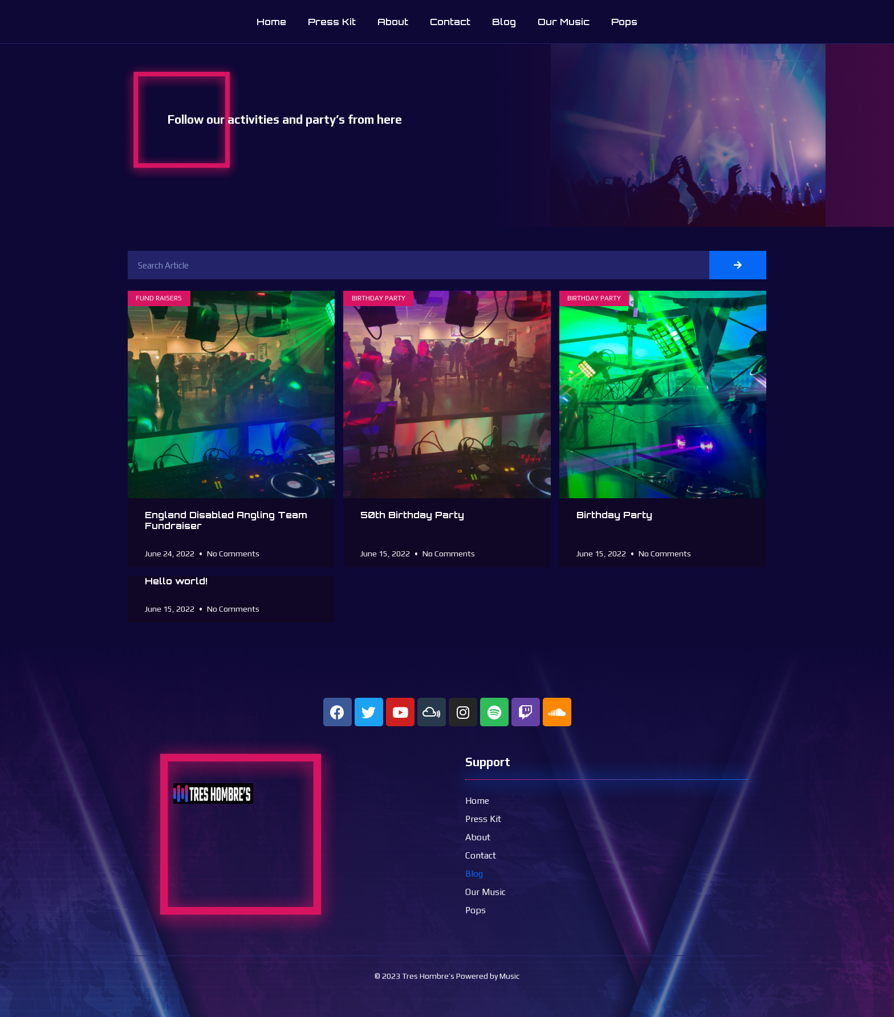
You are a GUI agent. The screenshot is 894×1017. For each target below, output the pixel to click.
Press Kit (332, 21)
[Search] (737, 265)
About (392, 21)
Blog (504, 21)
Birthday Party (614, 514)
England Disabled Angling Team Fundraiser (226, 520)
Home (271, 21)
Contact (450, 21)
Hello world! (176, 581)
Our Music (564, 21)
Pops (624, 21)
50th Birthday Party (412, 514)
